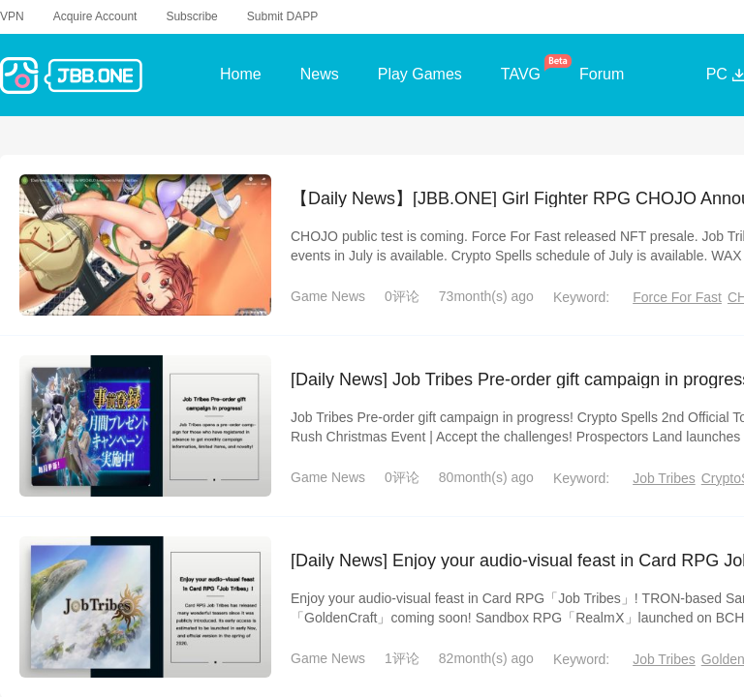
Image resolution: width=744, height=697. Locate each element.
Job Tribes (664, 476)
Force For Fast (677, 295)
